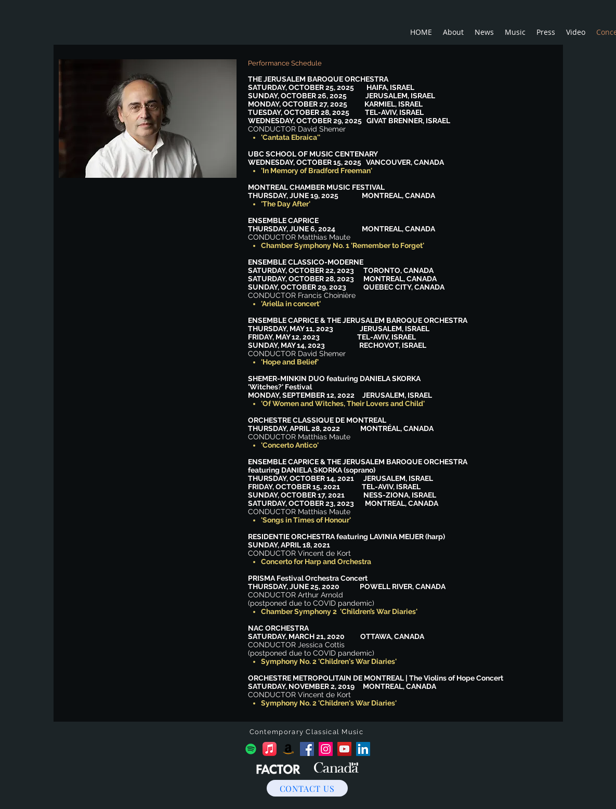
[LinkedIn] (363, 749)
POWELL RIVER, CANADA (402, 586)
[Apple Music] (270, 749)
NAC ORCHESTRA (278, 628)
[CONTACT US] (307, 788)
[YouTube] (344, 749)
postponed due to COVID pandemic (311, 653)
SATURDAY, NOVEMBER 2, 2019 (301, 686)
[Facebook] (307, 749)
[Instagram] (326, 749)
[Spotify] (251, 749)
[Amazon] (288, 749)
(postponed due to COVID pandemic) (311, 603)
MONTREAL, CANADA (399, 686)
